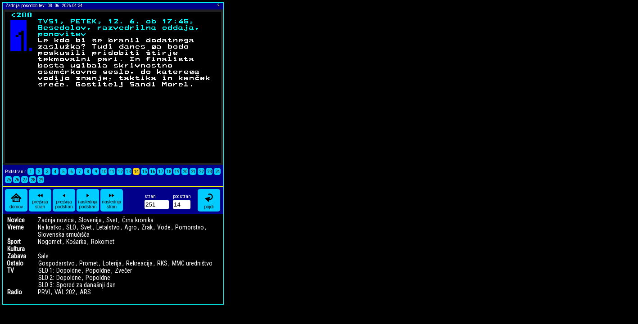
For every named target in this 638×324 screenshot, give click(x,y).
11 (112, 172)
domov (16, 200)
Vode (164, 227)
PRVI (44, 292)
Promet (88, 263)
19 (177, 172)
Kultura (16, 248)
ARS (85, 292)
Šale (43, 256)
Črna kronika (138, 220)
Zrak (147, 227)
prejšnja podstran (64, 200)
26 (16, 180)
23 (209, 172)
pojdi (209, 200)
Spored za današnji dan (86, 284)
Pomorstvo (189, 227)
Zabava (16, 256)
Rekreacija (139, 263)
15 (144, 172)
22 (201, 172)
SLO (71, 227)
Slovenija (90, 220)
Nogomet (50, 241)
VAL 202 (64, 292)
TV (10, 270)
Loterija (112, 263)
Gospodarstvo (56, 263)
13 (128, 172)
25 (8, 180)
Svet (112, 220)
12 (120, 172)
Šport (14, 241)
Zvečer (123, 270)
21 (193, 172)
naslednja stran (112, 200)
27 (25, 180)
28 (33, 180)
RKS (162, 263)
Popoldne (98, 270)
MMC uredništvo (192, 263)
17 (160, 172)
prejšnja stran (40, 200)
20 (185, 172)
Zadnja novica (56, 220)
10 (104, 172)
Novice (16, 220)
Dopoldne (68, 270)
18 (169, 172)
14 (136, 172)
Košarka (76, 241)
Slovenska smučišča (64, 234)
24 (217, 172)
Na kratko (50, 227)
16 (152, 172)
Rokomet (102, 241)
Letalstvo (108, 227)
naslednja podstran (88, 200)
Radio (14, 292)
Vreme (15, 227)
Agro (130, 227)
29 (41, 180)
